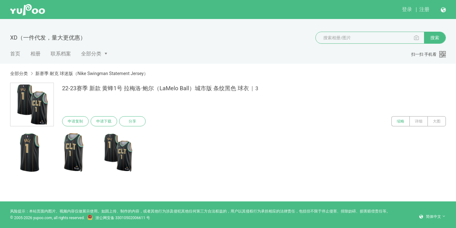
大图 (436, 121)
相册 (35, 54)
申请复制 (75, 121)
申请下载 (103, 121)
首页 (15, 54)
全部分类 (91, 54)
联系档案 (61, 54)
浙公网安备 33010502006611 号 (118, 218)
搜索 (434, 37)
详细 (418, 121)
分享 (132, 121)
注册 (424, 9)
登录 (407, 9)
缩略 (400, 121)
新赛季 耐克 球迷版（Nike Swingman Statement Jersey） (91, 73)
